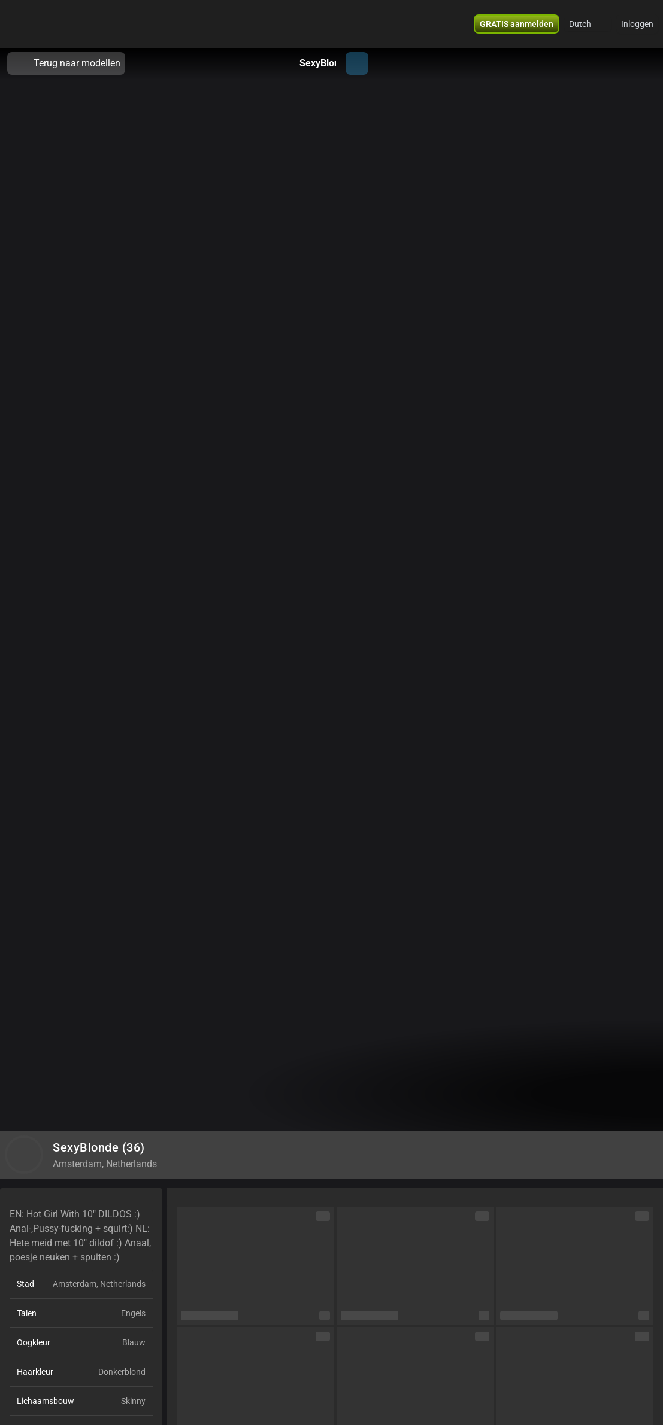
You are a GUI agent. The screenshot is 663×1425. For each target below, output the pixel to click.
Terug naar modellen (66, 63)
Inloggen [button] (637, 24)
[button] (516, 24)
